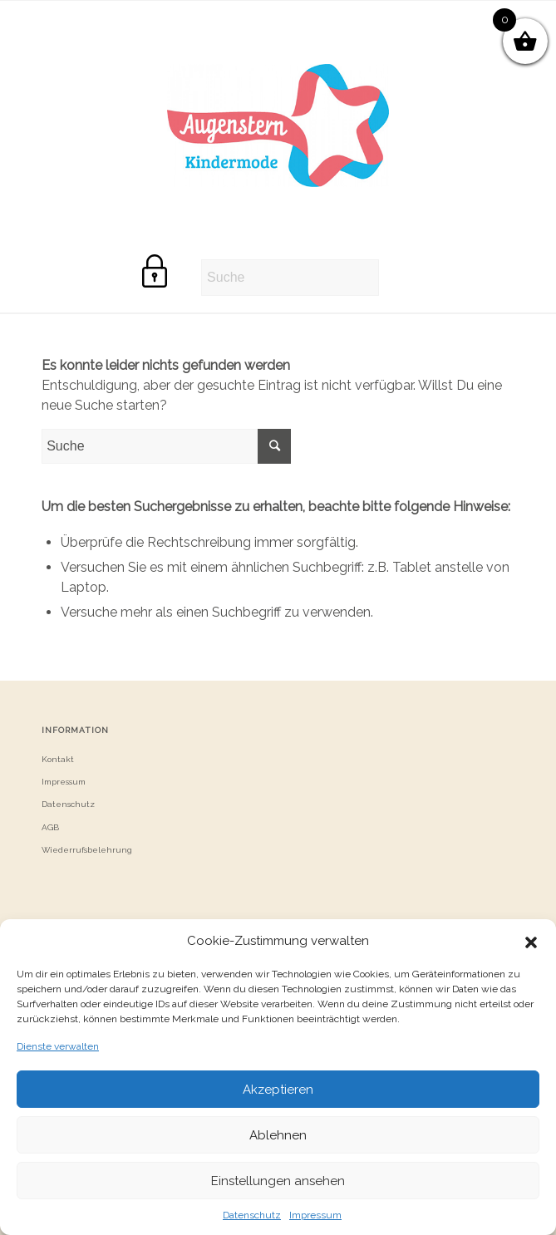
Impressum (315, 1215)
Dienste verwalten (58, 1046)
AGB (50, 827)
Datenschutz (252, 1215)
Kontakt (58, 759)
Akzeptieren (278, 1089)
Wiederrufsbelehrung (87, 849)
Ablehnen (278, 1135)
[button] (531, 940)
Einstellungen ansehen (278, 1180)
